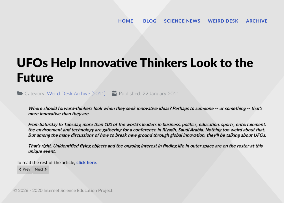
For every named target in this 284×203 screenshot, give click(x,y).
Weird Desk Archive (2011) (76, 93)
